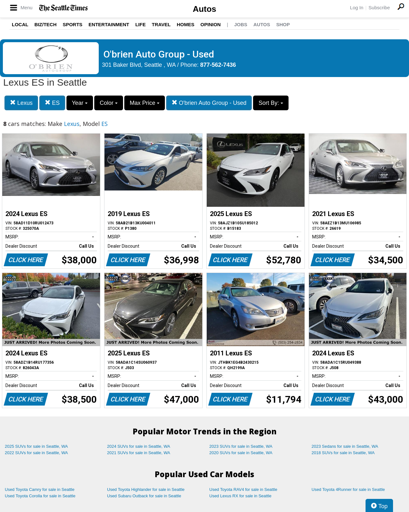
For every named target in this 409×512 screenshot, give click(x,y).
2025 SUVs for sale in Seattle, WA (36, 446)
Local (20, 24)
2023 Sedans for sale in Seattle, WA (345, 446)
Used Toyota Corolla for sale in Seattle (40, 495)
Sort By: (271, 103)
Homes (185, 24)
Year (80, 103)
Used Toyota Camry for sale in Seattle (39, 489)
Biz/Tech (46, 24)
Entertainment (109, 24)
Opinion (210, 24)
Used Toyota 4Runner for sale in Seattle (348, 489)
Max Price (144, 103)
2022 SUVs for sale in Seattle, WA (36, 452)
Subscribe (379, 7)
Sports (72, 24)
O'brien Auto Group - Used (209, 102)
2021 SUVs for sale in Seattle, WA (138, 452)
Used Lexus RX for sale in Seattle (240, 495)
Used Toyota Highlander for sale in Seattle (146, 489)
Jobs (240, 24)
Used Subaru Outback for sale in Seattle (144, 495)
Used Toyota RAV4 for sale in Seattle (243, 489)
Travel (161, 24)
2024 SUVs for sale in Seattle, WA (138, 446)
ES (52, 102)
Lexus (21, 102)
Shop (283, 24)
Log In (356, 7)
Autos (204, 9)
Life (140, 24)
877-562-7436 (218, 65)
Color (109, 103)
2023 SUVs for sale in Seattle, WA (241, 446)
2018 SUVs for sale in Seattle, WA (343, 452)
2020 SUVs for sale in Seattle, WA (241, 452)
